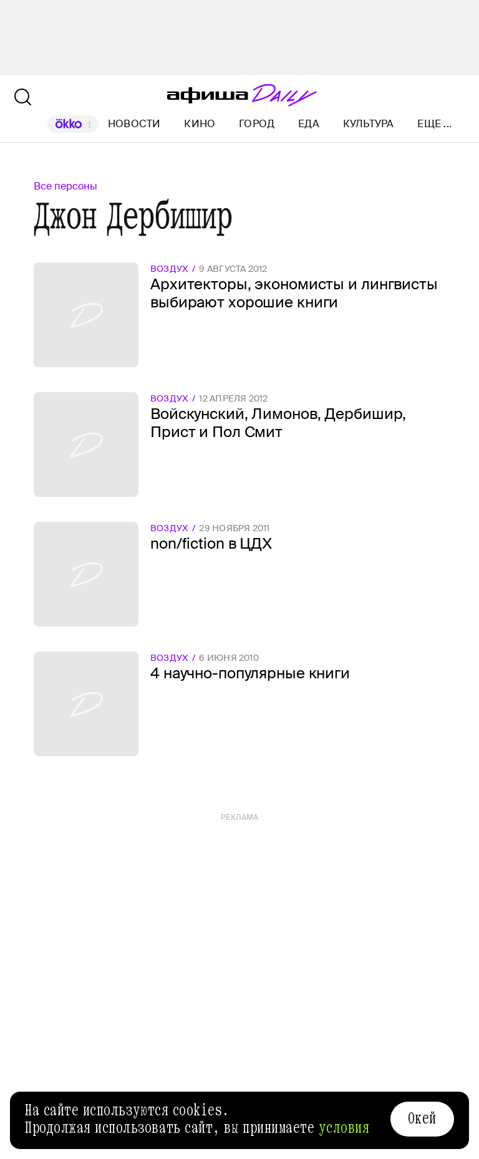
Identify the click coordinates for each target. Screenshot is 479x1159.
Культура (368, 123)
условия (344, 1128)
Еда (308, 123)
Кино (199, 123)
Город (256, 123)
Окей (422, 1118)
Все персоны (65, 186)
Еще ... (434, 124)
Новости (134, 123)
